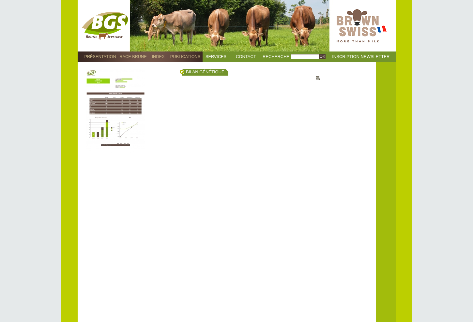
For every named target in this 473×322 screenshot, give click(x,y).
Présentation (100, 56)
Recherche (276, 56)
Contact (246, 56)
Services (216, 56)
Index (158, 56)
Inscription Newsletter (360, 56)
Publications (185, 56)
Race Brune (133, 56)
